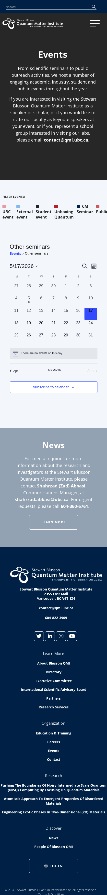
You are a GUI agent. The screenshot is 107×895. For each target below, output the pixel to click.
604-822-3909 (56, 617)
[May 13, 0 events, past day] (41, 314)
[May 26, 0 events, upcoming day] (29, 338)
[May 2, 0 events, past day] (78, 289)
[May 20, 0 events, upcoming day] (41, 326)
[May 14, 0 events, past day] (53, 314)
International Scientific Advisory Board (53, 689)
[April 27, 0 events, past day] (16, 289)
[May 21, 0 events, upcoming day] (53, 326)
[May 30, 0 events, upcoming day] (78, 338)
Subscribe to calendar (51, 387)
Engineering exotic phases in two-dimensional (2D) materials (53, 812)
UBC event (7, 212)
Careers (53, 742)
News (53, 838)
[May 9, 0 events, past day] (78, 301)
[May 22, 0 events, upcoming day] (66, 326)
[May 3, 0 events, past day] (90, 289)
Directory (53, 672)
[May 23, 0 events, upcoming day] (78, 326)
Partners (53, 698)
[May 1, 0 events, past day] (66, 289)
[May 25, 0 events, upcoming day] (16, 338)
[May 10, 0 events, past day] (90, 301)
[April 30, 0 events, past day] (53, 289)
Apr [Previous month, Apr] (14, 371)
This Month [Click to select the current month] (53, 370)
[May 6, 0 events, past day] (41, 301)
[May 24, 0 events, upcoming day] (90, 326)
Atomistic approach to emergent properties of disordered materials (53, 801)
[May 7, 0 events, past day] (53, 301)
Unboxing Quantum (64, 212)
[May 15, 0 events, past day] (66, 314)
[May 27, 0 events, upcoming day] (41, 338)
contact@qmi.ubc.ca (66, 140)
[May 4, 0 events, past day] (16, 301)
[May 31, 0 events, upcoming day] (90, 338)
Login (53, 866)
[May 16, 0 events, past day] (78, 314)
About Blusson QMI (53, 663)
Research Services (54, 707)
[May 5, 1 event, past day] (29, 301)
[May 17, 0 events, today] (90, 314)
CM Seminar (85, 209)
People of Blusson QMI (53, 846)
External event (24, 212)
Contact (53, 759)
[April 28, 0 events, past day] (29, 289)
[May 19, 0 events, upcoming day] (29, 326)
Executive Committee (54, 680)
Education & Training (53, 733)
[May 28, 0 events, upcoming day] (53, 338)
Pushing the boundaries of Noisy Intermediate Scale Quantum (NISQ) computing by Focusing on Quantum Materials (53, 787)
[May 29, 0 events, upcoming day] (66, 338)
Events (15, 253)
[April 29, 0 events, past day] (41, 289)
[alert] (53, 353)
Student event (43, 212)
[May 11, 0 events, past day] (16, 314)
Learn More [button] (53, 522)
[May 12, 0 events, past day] (29, 314)
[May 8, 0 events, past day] (66, 301)
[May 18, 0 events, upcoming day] (16, 326)
